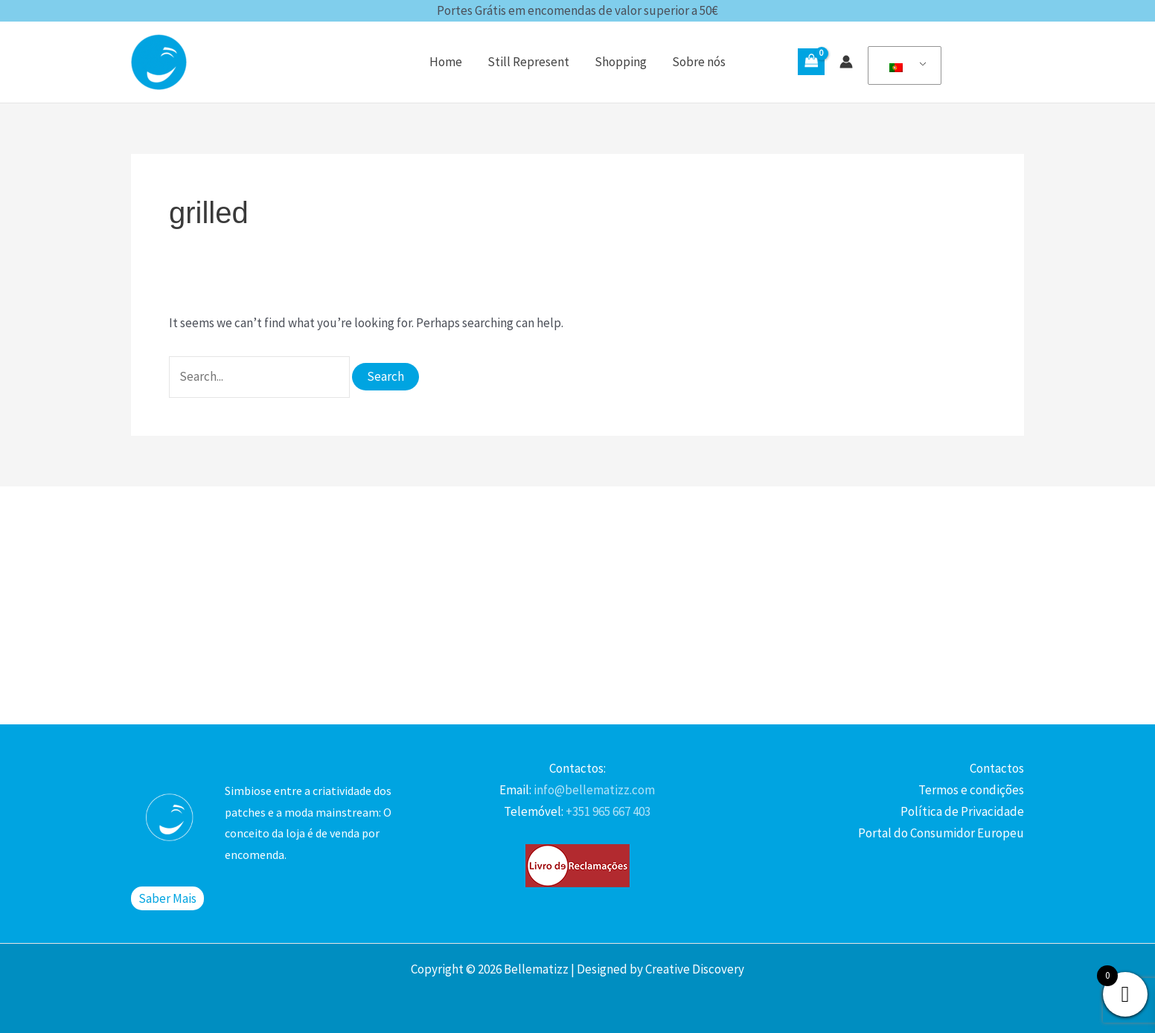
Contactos (997, 768)
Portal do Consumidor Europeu (941, 833)
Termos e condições (971, 790)
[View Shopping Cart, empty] (811, 61)
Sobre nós (699, 62)
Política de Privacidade (962, 811)
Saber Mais (167, 898)
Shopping (621, 62)
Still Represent (528, 62)
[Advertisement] (577, 605)
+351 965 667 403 (606, 811)
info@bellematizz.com (593, 790)
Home (445, 62)
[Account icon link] (846, 61)
